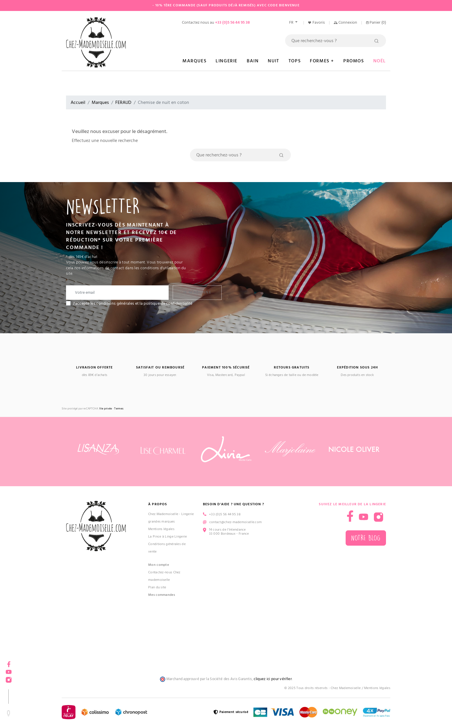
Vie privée (105, 409)
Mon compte (158, 564)
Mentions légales (161, 529)
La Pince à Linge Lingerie (167, 536)
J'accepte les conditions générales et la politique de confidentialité (133, 303)
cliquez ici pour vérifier (273, 679)
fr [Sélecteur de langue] (291, 22)
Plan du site (157, 587)
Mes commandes (161, 594)
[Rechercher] (335, 40)
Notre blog (366, 538)
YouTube (9, 670)
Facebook (9, 662)
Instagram (9, 678)
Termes (118, 409)
